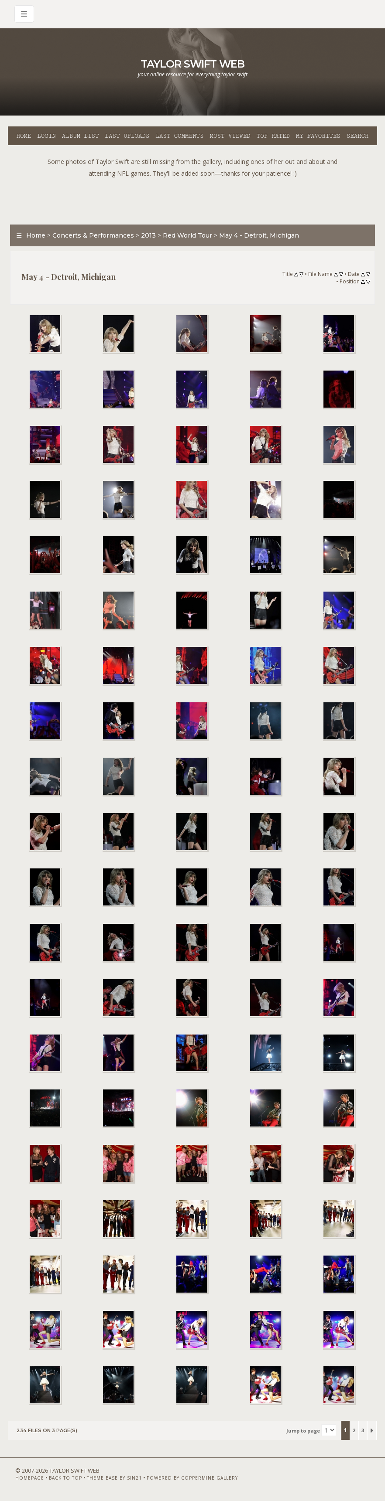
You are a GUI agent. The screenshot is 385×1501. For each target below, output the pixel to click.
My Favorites (318, 136)
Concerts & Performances (93, 235)
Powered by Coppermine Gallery (192, 1478)
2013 (148, 235)
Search (358, 136)
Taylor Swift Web (192, 64)
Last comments (179, 136)
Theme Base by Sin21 (114, 1478)
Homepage (29, 1478)
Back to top (65, 1478)
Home (23, 136)
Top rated (273, 136)
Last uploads (127, 136)
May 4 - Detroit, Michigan (259, 235)
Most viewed (230, 136)
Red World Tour (187, 235)
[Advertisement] (192, 198)
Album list (80, 136)
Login (46, 136)
